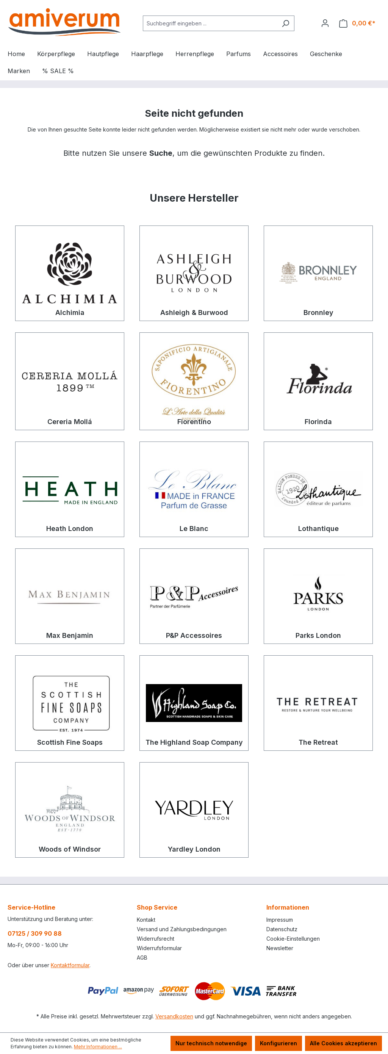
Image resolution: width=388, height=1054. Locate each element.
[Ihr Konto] (325, 23)
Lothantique (318, 528)
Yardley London (194, 849)
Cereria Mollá (69, 422)
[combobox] (210, 23)
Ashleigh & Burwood (194, 312)
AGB (142, 957)
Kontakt (146, 919)
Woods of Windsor (70, 849)
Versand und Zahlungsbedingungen (182, 929)
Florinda (318, 422)
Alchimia (69, 312)
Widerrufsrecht (155, 938)
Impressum (279, 919)
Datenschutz (281, 929)
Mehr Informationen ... (98, 1046)
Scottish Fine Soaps (70, 742)
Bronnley (318, 312)
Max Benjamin (69, 635)
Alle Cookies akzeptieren (343, 1043)
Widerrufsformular (159, 948)
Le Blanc (194, 528)
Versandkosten (174, 1016)
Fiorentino (194, 422)
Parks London (318, 635)
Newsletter (279, 948)
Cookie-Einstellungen (293, 938)
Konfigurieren (278, 1043)
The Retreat (318, 742)
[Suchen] (285, 23)
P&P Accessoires (194, 635)
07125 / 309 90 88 (35, 933)
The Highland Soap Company (194, 742)
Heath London (69, 528)
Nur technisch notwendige (211, 1043)
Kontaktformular (70, 965)
